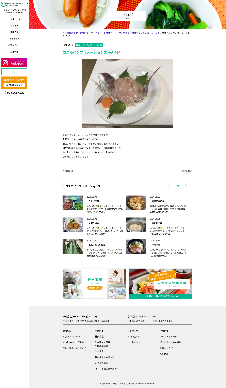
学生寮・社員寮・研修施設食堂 (103, 344)
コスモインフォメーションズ (89, 44)
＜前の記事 (68, 170)
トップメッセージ (71, 336)
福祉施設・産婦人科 (104, 357)
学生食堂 (99, 351)
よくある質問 (101, 363)
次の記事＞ (186, 170)
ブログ (14, 71)
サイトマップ (133, 342)
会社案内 (14, 25)
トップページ (14, 18)
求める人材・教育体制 (170, 342)
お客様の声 (14, 38)
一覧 (177, 186)
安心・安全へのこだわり (74, 348)
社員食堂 (99, 336)
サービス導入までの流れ (107, 369)
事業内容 (14, 32)
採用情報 (14, 51)
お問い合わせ (14, 45)
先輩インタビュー (168, 348)
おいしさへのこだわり (73, 342)
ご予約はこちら (13, 84)
